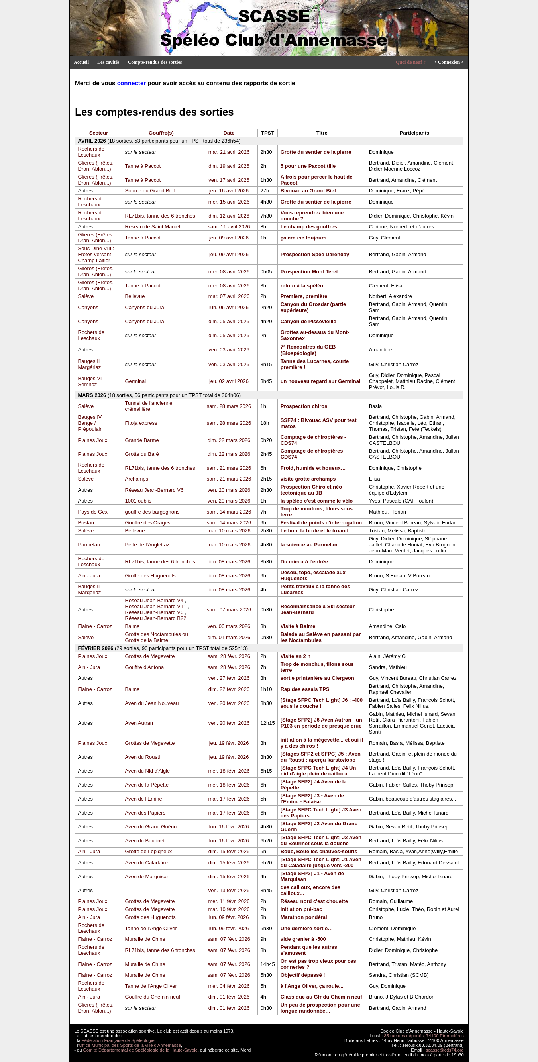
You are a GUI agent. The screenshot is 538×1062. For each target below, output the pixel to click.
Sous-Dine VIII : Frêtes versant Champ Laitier (96, 254)
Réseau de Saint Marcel (153, 227)
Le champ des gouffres (309, 227)
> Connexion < (449, 62)
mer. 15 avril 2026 (228, 202)
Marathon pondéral (304, 917)
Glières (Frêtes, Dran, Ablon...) (96, 166)
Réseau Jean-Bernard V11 (156, 606)
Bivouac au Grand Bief (308, 191)
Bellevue (135, 296)
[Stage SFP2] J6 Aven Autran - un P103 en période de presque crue (321, 723)
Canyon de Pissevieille (308, 321)
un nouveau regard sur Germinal (321, 381)
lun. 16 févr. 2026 (229, 827)
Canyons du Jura (144, 307)
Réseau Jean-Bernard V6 (154, 490)
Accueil (81, 62)
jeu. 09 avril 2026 (229, 238)
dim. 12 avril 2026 (228, 216)
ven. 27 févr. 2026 (228, 678)
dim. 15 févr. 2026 (228, 851)
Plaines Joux (93, 440)
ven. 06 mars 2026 (229, 626)
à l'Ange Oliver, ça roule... (312, 986)
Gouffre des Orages (148, 523)
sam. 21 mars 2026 (229, 468)
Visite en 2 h (296, 656)
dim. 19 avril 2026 (228, 166)
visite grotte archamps (308, 479)
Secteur (98, 133)
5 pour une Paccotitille (308, 166)
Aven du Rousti (142, 757)
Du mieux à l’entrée (304, 562)
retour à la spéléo (302, 286)
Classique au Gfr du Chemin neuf (321, 997)
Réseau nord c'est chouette (314, 901)
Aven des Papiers (145, 813)
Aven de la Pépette (147, 785)
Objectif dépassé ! (303, 975)
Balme (132, 626)
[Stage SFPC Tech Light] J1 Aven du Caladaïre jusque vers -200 (321, 862)
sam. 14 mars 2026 (229, 512)
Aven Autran (139, 723)
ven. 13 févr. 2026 (228, 890)
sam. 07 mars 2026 (229, 609)
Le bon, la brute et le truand (314, 531)
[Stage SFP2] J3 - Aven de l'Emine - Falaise (312, 799)
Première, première (304, 296)
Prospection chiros (304, 406)
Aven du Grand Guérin (151, 827)
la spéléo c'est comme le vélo (317, 501)
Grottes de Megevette (150, 656)
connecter (131, 83)
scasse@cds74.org (445, 1050)
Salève (86, 296)
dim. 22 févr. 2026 (228, 689)
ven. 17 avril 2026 (228, 180)
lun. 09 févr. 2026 (229, 917)
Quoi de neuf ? (411, 62)
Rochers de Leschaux (91, 152)
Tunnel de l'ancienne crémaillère (149, 406)
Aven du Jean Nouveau (152, 703)
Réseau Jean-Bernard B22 (156, 618)
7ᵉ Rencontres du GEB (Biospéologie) (308, 350)
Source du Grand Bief (150, 191)
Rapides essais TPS (305, 689)
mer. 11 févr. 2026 (228, 901)
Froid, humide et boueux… (313, 468)
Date (228, 133)
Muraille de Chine (145, 939)
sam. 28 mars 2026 (229, 406)
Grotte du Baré (142, 454)
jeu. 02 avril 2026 (229, 381)
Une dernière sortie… (307, 928)
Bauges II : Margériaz (90, 364)
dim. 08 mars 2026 (229, 562)
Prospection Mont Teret (309, 272)
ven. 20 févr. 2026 (228, 703)
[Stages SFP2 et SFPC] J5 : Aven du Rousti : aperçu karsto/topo (321, 757)
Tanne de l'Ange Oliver (151, 928)
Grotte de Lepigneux (148, 851)
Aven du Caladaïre (146, 863)
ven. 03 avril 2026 (228, 350)
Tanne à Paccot (143, 166)
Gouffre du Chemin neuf (153, 997)
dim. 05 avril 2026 (228, 321)
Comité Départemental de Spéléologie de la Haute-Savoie (140, 1050)
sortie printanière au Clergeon (317, 678)
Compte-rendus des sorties (155, 62)
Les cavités (108, 62)
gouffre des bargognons (152, 512)
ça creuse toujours (304, 238)
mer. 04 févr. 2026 (228, 986)
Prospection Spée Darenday (315, 254)
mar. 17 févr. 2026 (228, 799)
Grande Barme (142, 440)
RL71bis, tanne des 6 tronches (160, 216)
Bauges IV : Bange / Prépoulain (91, 423)
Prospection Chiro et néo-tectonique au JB (312, 490)
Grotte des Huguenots (150, 576)
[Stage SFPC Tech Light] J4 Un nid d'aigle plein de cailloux (318, 771)
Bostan (86, 523)
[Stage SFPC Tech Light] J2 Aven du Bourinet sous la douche (321, 840)
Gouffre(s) (161, 133)
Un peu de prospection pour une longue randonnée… (320, 1008)
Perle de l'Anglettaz (147, 545)
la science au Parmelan (309, 545)
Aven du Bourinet (145, 841)
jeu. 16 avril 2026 (229, 191)
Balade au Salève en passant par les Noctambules (321, 637)
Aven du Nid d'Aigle (147, 771)
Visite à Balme (298, 626)
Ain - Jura (89, 576)
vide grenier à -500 (303, 939)
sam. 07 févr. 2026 (229, 939)
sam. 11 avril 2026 (229, 227)
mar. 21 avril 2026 (228, 152)
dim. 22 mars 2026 (229, 440)
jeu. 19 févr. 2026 (229, 743)
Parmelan (89, 545)
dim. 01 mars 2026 (229, 637)
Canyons (88, 307)
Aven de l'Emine (143, 799)
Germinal (135, 381)
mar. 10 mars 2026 (228, 531)
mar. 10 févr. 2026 (228, 909)
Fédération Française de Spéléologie (118, 1040)
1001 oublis (138, 501)
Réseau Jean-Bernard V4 (154, 600)
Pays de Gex (93, 512)
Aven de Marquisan (147, 876)
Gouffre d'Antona (144, 667)
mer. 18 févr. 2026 (228, 771)
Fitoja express (141, 423)
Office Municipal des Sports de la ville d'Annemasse (130, 1045)
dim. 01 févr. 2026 (228, 997)
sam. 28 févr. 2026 (229, 656)
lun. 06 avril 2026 (229, 307)
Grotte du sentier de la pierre (316, 152)
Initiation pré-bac (301, 909)
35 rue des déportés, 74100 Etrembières (424, 1035)
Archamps (137, 479)
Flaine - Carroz (95, 626)
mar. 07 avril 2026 (228, 296)
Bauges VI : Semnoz (91, 381)
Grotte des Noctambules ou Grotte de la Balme (156, 637)
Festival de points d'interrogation (321, 523)
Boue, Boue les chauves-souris (319, 851)
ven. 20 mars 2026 (229, 490)
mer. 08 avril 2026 (228, 272)
